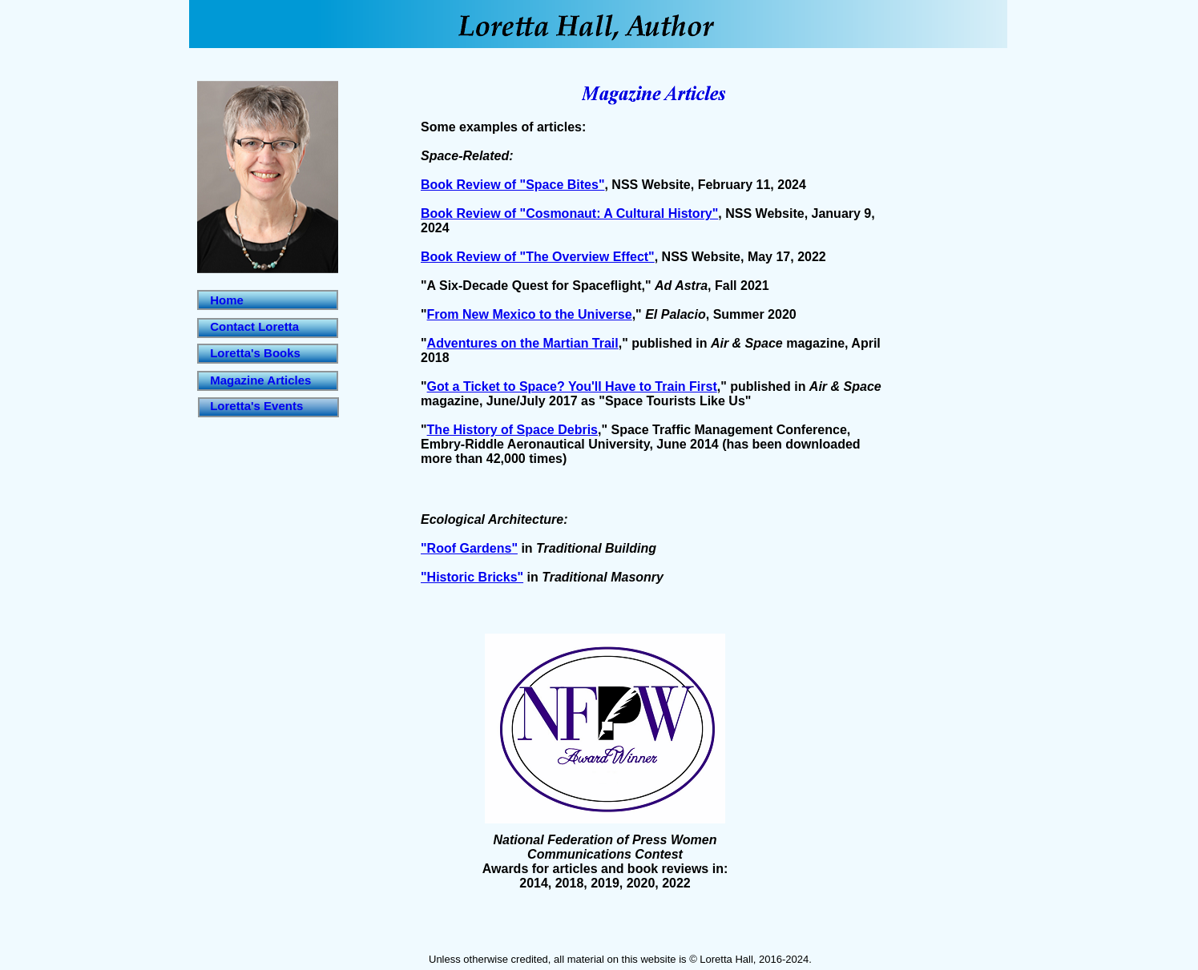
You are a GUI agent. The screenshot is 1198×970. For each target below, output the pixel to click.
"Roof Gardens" (469, 548)
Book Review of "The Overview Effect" (538, 257)
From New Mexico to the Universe (529, 314)
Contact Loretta (254, 326)
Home (227, 300)
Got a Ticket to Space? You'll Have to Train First (572, 386)
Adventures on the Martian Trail (523, 343)
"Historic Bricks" (472, 577)
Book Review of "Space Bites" (512, 184)
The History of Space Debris (512, 430)
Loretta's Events (256, 406)
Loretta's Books (255, 353)
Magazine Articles (260, 380)
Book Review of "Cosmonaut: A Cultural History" (569, 213)
